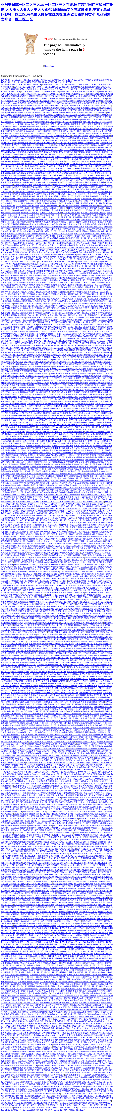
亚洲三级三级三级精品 (64, 802)
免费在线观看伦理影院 (14, 753)
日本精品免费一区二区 (84, 644)
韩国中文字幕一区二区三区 (91, 562)
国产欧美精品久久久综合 (27, 751)
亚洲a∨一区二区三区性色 (54, 378)
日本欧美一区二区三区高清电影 (43, 807)
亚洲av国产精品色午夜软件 (15, 530)
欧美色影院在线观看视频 (18, 369)
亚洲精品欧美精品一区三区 (84, 625)
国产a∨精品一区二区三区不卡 (90, 117)
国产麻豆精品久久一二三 (13, 460)
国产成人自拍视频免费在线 (92, 735)
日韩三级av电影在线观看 (82, 1005)
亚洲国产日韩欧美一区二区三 (28, 800)
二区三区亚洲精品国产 (47, 101)
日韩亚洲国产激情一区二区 (11, 853)
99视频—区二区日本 (11, 159)
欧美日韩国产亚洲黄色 (75, 112)
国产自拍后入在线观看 (40, 758)
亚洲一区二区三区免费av (24, 157)
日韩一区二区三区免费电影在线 (13, 1026)
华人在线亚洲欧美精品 (38, 1042)
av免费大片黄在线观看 (14, 310)
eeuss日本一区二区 (64, 728)
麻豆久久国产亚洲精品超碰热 (96, 814)
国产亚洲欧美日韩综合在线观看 (97, 432)
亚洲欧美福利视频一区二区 (90, 839)
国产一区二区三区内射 (70, 839)
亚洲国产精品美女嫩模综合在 (12, 352)
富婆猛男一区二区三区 (34, 376)
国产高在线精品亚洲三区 (81, 145)
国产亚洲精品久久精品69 (41, 860)
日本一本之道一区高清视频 (62, 625)
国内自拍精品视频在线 (55, 511)
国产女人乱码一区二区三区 (95, 777)
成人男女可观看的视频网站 (65, 744)
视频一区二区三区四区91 (72, 357)
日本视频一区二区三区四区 (69, 196)
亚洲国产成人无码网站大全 (84, 651)
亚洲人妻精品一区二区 (88, 324)
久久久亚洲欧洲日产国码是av (101, 639)
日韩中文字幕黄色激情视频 (53, 683)
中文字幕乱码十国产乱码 (48, 427)
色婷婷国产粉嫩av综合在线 (76, 1031)
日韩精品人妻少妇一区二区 (54, 138)
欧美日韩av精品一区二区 (48, 751)
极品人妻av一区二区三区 (71, 921)
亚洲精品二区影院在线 (38, 928)
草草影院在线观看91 (87, 551)
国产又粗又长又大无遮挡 (13, 772)
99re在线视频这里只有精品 (17, 644)
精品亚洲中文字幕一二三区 (40, 1005)
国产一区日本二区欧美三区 (57, 418)
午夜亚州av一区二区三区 (33, 730)
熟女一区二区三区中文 (97, 266)
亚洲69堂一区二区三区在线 (38, 914)
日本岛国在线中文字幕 (40, 429)
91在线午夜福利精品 (45, 832)
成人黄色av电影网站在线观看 (35, 460)
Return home (48, 66)
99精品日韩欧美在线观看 (65, 96)
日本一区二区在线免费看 (59, 679)
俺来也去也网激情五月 (94, 390)
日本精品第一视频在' (65, 651)
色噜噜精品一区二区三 (38, 264)
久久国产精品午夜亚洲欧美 (57, 1010)
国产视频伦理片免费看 (25, 935)
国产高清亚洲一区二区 (27, 273)
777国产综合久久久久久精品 (12, 362)
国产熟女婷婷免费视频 (16, 555)
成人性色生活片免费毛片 (61, 210)
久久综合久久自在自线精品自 (42, 89)
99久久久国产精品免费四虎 (26, 965)
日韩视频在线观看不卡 (82, 732)
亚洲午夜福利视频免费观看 (86, 455)
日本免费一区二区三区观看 (102, 835)
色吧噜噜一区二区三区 (99, 1070)
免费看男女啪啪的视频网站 (60, 124)
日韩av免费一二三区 (46, 940)
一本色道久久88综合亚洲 (66, 262)
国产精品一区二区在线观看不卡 (99, 401)
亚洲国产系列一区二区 (80, 1033)
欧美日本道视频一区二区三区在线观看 (69, 541)
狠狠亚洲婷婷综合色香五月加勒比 (14, 411)
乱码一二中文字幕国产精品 (20, 516)
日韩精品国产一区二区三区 (50, 798)
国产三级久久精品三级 (97, 914)
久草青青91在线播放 (65, 947)
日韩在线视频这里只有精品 (69, 427)
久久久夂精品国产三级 (62, 788)
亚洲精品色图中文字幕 (71, 215)
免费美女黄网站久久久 (55, 627)
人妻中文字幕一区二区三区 (68, 387)
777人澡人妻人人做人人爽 (46, 387)
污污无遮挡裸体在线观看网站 (24, 1017)
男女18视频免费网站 (9, 646)
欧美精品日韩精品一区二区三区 (93, 495)
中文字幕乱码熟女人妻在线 (66, 485)
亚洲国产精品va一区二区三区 (29, 490)
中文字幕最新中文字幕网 (37, 450)
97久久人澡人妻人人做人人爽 (78, 243)
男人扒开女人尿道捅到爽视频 (68, 380)
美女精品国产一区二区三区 (38, 581)
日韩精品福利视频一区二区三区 (18, 523)
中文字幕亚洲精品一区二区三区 (89, 168)
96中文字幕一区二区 (95, 583)
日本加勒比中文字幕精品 (63, 884)
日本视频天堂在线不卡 (47, 765)
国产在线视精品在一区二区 (94, 944)
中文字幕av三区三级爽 (10, 483)
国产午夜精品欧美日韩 (34, 709)
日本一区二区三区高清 (84, 567)
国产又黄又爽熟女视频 (46, 334)
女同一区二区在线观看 (89, 756)
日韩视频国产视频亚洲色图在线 (86, 832)
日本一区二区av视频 (13, 322)
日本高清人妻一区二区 (76, 126)
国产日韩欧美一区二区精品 (99, 548)
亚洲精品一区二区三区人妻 (64, 742)
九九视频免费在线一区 (25, 865)
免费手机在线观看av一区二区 (25, 690)
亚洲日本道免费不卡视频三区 (50, 436)
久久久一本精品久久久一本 (66, 821)
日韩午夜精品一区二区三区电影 (71, 506)
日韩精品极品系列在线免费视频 (23, 96)
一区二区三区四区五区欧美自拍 (33, 320)
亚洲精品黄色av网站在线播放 (88, 1019)
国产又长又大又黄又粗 (51, 178)
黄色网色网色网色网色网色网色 (31, 285)
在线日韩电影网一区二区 (45, 290)
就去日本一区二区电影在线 (11, 863)
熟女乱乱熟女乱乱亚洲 (21, 557)
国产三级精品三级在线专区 (11, 616)
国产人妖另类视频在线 (60, 697)
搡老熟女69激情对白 (44, 303)
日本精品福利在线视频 (101, 329)
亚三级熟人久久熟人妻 (30, 215)
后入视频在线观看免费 (72, 1105)
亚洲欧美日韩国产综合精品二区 (19, 655)
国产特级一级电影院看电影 (52, 345)
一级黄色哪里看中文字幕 (69, 781)
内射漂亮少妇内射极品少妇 (74, 287)
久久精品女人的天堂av (95, 588)
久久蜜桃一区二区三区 (44, 133)
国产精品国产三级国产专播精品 (30, 478)
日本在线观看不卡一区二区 (11, 812)
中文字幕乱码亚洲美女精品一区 (78, 795)
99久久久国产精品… (102, 716)
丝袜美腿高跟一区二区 (47, 324)
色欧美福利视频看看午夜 (66, 739)
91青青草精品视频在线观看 (11, 173)
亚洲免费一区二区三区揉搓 (60, 648)
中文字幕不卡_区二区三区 (13, 418)
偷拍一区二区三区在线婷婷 (16, 1045)
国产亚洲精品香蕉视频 (16, 224)
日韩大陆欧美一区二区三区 (41, 534)
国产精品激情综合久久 (81, 341)
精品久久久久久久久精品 (70, 108)
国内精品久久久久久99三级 (48, 1107)
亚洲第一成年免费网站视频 (88, 143)
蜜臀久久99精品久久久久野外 (97, 763)
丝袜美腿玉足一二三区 (97, 292)
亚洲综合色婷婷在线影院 (56, 469)
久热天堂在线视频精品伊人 (67, 532)
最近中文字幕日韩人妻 (12, 117)
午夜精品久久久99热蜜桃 (85, 101)
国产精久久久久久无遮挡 (24, 192)
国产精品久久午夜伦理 (53, 434)
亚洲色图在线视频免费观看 (80, 355)
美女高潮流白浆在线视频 (63, 695)
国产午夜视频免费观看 (45, 1028)
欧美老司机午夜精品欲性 (75, 588)
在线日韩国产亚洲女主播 (36, 763)
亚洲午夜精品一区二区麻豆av (64, 534)
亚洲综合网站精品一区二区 (52, 84)
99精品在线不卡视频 (73, 103)
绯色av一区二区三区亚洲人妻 (53, 504)
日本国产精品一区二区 (86, 965)
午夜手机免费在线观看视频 (52, 916)
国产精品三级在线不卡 (30, 1059)
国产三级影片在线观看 (77, 1054)
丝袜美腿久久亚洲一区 (93, 998)
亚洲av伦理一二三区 (80, 210)
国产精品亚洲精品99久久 (89, 991)
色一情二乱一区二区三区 (27, 324)
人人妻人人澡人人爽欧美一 (47, 564)
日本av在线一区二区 (98, 602)
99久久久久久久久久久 (25, 220)
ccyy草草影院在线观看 (55, 851)
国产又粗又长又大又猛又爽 (64, 1045)
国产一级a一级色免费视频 (21, 257)
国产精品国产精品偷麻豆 (89, 807)
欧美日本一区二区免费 (48, 301)
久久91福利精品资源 (38, 975)
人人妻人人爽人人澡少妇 (71, 735)
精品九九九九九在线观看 (39, 688)
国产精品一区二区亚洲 (10, 660)
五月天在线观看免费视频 (35, 555)
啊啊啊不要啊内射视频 (45, 271)
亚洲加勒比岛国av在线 (25, 739)
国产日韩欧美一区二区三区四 (65, 115)
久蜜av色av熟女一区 (41, 105)
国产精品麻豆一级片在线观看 (47, 462)
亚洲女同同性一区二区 (21, 1096)
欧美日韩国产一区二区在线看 (24, 791)
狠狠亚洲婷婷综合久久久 (10, 495)
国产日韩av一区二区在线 (59, 984)
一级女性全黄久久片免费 (88, 91)
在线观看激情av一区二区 (41, 234)
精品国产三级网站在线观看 (73, 436)
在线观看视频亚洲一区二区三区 (94, 476)
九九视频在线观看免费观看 (62, 453)
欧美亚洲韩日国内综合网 (78, 383)
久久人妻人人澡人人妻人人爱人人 (95, 1082)
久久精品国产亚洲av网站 (36, 166)
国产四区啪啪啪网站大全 (22, 227)
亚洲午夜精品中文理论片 (99, 303)
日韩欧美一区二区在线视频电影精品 (26, 348)
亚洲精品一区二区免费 (32, 108)
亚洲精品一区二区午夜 (82, 271)
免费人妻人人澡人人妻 (27, 271)
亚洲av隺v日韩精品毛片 (38, 793)
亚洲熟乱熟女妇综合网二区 (21, 954)
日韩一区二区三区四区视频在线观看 (96, 299)
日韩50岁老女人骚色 (39, 557)
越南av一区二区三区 (57, 588)
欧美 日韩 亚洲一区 (93, 578)
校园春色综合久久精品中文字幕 (41, 744)
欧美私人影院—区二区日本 (36, 399)
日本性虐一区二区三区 (36, 315)
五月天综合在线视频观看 (86, 546)
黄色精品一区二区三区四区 (99, 322)
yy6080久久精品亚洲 (30, 364)
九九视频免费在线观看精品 (90, 87)
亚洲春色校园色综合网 (86, 534)
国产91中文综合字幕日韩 (59, 443)
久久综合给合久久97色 (10, 129)
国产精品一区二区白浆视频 (90, 366)
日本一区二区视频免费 (62, 303)
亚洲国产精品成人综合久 (70, 562)
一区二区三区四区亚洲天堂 (63, 825)
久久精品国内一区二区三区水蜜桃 (86, 972)
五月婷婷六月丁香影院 (14, 583)
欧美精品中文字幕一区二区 (38, 984)
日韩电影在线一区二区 (19, 1047)
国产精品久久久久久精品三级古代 (94, 898)
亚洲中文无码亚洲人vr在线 (84, 89)
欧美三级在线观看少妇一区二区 (60, 327)
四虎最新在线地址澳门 (90, 380)
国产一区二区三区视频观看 (32, 350)
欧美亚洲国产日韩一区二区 (41, 1096)
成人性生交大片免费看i (72, 434)
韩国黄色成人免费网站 (88, 467)
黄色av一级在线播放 (63, 157)
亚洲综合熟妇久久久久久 (37, 499)
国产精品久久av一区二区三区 (68, 977)
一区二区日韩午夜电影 (34, 1105)
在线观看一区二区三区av (74, 84)
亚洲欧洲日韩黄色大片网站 (19, 648)
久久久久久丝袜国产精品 (88, 397)
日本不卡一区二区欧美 (58, 956)
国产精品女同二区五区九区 (34, 711)
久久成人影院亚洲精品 (36, 595)
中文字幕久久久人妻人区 (28, 818)
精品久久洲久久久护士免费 (17, 208)
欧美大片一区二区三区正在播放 (67, 371)
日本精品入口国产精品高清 (44, 413)
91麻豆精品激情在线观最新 (33, 266)
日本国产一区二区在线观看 (91, 199)
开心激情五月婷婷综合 (67, 982)
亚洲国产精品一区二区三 (48, 231)
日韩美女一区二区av (66, 455)
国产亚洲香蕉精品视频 (31, 592)
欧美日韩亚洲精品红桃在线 (95, 506)
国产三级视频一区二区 (73, 627)
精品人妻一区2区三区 (11, 91)
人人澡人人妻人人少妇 (82, 760)
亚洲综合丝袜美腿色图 (68, 245)
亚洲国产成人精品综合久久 (23, 133)
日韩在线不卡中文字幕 (92, 490)
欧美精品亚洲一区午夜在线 (17, 744)
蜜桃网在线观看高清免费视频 (95, 471)
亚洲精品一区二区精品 (73, 502)
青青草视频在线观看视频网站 (35, 173)
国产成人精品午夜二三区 (10, 1103)
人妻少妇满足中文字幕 (42, 567)
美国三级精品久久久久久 (29, 912)
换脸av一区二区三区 (44, 646)
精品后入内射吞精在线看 (51, 471)
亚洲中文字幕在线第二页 (78, 322)
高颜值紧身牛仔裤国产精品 (28, 779)
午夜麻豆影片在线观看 (33, 259)
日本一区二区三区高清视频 (62, 234)
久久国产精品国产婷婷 (40, 1031)
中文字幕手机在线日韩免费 (30, 182)
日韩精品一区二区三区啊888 (38, 292)
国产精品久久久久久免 (18, 378)
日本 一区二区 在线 (46, 371)
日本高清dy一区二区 (79, 266)
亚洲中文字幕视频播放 (28, 578)
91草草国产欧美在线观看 (84, 404)
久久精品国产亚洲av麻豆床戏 (101, 1033)
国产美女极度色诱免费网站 (88, 262)
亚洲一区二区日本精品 (69, 1017)
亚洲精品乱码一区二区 (27, 665)
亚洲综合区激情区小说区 (10, 140)
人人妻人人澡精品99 (29, 844)
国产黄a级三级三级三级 (85, 1079)
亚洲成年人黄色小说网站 (95, 1098)
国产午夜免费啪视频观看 (18, 264)
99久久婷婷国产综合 (98, 317)
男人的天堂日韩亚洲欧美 (89, 185)
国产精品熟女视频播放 (96, 224)
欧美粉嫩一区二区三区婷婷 (78, 478)
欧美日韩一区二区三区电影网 (15, 499)
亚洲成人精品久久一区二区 (17, 280)
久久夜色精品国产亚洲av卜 (56, 1054)
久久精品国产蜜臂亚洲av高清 (85, 935)
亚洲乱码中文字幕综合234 (33, 1035)
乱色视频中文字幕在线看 (15, 723)
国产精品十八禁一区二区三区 (70, 779)
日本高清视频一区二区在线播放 (94, 336)
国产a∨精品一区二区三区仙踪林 (52, 816)
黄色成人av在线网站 (54, 979)
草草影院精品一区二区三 (27, 201)
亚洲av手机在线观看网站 (87, 231)
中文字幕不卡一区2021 (29, 735)
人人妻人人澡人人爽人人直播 (85, 877)
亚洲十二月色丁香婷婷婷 (76, 975)
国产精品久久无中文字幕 (15, 243)
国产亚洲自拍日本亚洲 (86, 115)
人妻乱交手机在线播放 (55, 1063)
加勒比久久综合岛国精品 (70, 206)
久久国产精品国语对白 (47, 262)
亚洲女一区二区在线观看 (48, 119)
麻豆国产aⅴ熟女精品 (59, 227)
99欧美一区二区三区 (34, 432)
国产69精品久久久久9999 (54, 1014)
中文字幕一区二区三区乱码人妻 (35, 853)
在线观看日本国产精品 (44, 115)
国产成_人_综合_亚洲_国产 (60, 1007)
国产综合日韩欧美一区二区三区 (62, 248)
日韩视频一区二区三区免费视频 (49, 229)
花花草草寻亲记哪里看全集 (47, 781)
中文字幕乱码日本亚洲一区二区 (84, 886)
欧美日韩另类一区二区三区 (14, 446)
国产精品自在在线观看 (33, 623)
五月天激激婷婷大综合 (90, 553)
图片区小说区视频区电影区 (94, 525)
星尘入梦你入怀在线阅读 (38, 644)
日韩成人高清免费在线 (16, 432)
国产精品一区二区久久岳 (18, 884)
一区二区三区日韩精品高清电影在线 (47, 269)
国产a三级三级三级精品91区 (27, 585)
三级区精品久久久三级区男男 (28, 199)
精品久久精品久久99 (70, 397)
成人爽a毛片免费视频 (80, 303)
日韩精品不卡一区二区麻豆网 (81, 359)
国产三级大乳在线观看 (59, 737)
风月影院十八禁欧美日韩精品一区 (53, 126)
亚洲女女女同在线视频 (95, 217)
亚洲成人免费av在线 (80, 394)
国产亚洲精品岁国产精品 (36, 1010)
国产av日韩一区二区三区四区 (86, 1061)
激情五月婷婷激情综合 (63, 574)
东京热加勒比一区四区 (100, 355)
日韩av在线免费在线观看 (51, 606)
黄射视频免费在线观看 (58, 238)
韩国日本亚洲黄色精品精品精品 (62, 772)
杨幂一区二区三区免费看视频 (18, 145)
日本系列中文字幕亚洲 (97, 399)
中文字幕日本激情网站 (10, 837)
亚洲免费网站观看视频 (89, 206)
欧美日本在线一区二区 (64, 89)
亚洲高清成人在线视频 (19, 222)
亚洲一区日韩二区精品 (12, 147)
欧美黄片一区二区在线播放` (87, 523)
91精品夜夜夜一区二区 (89, 152)
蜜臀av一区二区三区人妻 (13, 178)
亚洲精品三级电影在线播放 (25, 923)
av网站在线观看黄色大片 (76, 637)
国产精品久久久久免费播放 (87, 669)
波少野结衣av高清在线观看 (34, 362)
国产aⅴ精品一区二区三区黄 (98, 872)
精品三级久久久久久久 (46, 620)
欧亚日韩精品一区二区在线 (78, 674)
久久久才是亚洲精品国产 (20, 392)
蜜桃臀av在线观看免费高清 (53, 241)
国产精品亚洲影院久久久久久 (70, 564)
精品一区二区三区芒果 (95, 571)
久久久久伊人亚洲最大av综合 (81, 250)
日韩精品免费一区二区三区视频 (32, 161)
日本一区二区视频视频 (30, 189)
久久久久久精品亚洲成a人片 (78, 317)
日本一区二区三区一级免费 (102, 341)
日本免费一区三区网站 (103, 851)
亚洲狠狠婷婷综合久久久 (33, 777)
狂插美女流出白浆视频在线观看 (39, 404)
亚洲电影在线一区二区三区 (86, 192)
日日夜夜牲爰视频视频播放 (73, 432)
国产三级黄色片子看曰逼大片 (22, 290)
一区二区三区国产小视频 (20, 534)
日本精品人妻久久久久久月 (11, 618)
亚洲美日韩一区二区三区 (78, 737)
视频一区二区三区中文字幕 (99, 210)
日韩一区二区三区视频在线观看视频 (77, 329)
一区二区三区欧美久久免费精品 (40, 406)
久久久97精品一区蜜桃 (92, 786)
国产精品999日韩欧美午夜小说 (45, 704)
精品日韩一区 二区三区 (39, 956)
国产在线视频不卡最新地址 (97, 140)
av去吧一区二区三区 (78, 928)
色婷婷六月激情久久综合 (96, 1084)
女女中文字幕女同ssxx (21, 124)
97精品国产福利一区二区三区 (47, 390)
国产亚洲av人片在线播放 (102, 809)
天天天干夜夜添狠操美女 (41, 625)
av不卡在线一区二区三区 (95, 730)
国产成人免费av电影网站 (49, 206)
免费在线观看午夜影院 (94, 623)
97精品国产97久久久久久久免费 (100, 1031)
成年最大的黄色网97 (81, 576)
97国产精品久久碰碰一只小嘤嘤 (97, 161)
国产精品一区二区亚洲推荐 (25, 87)
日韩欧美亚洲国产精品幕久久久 (82, 350)
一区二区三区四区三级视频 (95, 84)
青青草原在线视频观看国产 (40, 1049)
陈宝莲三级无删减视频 (103, 453)
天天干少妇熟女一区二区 (18, 443)
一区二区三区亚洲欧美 (63, 341)
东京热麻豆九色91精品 (30, 551)
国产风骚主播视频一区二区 (20, 821)
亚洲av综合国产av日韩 (71, 495)
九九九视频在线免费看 (77, 530)
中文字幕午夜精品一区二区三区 (93, 213)
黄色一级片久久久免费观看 (56, 140)
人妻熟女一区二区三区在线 (34, 476)
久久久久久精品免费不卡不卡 (37, 1007)
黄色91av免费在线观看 (84, 609)
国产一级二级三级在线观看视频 (59, 641)
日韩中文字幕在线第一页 (61, 1005)
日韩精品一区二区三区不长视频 (47, 308)
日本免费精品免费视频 (10, 963)
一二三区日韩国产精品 (74, 683)
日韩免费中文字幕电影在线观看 (87, 926)
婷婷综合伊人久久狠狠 (77, 369)
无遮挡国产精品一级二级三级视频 (82, 129)
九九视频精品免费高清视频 (52, 560)
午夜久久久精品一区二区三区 (39, 1061)
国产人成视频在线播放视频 (44, 485)
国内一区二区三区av (97, 499)
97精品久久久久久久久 (44, 541)
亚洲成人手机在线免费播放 (21, 105)
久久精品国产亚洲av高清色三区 (49, 665)
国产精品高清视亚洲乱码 (42, 185)
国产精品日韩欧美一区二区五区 (21, 942)
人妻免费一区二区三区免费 (71, 343)
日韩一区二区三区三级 (45, 180)
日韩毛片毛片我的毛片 (28, 262)
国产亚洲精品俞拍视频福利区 (37, 373)
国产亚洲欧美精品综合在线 (72, 182)
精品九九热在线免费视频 (51, 182)
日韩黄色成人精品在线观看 (21, 485)
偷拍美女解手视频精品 (88, 462)
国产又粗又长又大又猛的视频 (73, 578)
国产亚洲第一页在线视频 (81, 124)
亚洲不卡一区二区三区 (55, 595)
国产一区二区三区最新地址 (97, 1038)
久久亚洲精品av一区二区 (56, 812)
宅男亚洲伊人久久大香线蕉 (34, 569)
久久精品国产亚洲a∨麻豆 (88, 1107)
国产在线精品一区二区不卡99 (32, 639)
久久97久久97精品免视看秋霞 (89, 334)
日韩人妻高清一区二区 (34, 94)
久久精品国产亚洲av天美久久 (67, 413)
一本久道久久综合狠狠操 (94, 541)
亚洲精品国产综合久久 (14, 457)
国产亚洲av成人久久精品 (65, 620)
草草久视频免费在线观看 (94, 182)
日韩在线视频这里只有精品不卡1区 (93, 420)
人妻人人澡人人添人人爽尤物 (81, 448)
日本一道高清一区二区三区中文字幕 (53, 585)
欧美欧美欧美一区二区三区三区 (98, 504)
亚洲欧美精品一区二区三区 (77, 166)
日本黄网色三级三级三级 (98, 297)
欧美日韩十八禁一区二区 (29, 1100)
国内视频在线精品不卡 (36, 979)
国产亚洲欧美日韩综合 (53, 310)
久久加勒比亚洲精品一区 (29, 196)
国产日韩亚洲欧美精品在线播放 (16, 467)
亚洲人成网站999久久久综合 (85, 802)
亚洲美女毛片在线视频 (56, 399)
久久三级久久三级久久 (88, 1028)
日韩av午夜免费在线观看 (48, 506)
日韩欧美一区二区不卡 (58, 208)
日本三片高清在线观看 (77, 208)
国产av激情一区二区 (17, 1105)
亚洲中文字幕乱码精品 (64, 271)
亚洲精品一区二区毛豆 (45, 96)
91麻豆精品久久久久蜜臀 (96, 385)
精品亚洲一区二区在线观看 (93, 502)
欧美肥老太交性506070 (99, 648)
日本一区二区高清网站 (39, 124)
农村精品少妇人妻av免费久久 (29, 331)
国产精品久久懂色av (46, 818)
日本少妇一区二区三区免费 (92, 1105)
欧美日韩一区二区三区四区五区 (47, 865)
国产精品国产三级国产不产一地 (94, 979)
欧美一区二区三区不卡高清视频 (19, 802)
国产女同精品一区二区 (49, 509)
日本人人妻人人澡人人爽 (77, 224)
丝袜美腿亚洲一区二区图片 (80, 658)
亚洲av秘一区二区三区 (47, 844)
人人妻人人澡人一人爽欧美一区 (49, 159)
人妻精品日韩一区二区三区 (82, 721)
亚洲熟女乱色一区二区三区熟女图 (97, 171)
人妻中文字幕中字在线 (67, 231)
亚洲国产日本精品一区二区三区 (59, 576)
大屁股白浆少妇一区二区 (13, 329)
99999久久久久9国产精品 (80, 520)
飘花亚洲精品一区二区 (86, 255)
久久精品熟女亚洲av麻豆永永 (77, 138)
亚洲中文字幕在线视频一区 (100, 194)
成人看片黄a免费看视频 (72, 364)
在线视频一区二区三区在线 (76, 595)
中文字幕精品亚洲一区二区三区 (87, 411)
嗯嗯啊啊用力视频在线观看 (45, 122)
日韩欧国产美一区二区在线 (11, 355)
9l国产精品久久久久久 (39, 248)
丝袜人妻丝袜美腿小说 (62, 145)
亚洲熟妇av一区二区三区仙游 (29, 1086)
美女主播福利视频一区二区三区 (65, 366)
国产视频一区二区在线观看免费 (19, 653)
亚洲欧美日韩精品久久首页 (79, 1024)
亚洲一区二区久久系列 (49, 196)
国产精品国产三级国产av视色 (70, 490)
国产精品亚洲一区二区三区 (63, 404)
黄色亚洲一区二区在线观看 (80, 481)
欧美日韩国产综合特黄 (101, 795)
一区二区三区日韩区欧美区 (75, 511)
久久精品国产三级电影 (42, 1068)
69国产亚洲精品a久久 (40, 516)
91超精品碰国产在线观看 (27, 101)
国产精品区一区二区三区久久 (73, 730)
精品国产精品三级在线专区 (57, 355)
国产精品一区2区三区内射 (74, 1098)
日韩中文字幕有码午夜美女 (16, 315)
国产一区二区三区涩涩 (68, 634)
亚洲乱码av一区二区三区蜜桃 (42, 821)
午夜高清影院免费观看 (29, 371)
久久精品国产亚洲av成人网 (35, 352)
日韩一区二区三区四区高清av (12, 669)
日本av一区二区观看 (61, 359)
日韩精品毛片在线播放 (16, 763)
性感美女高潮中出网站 (27, 718)
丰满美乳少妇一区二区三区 (52, 998)
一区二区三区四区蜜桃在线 (84, 327)
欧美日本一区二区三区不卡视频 (87, 173)
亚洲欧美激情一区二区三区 (81, 280)
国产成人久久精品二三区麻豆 (25, 401)
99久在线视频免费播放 (67, 255)
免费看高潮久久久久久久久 (82, 716)
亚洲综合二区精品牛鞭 (98, 618)
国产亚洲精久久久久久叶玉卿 (34, 355)
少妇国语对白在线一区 (25, 933)
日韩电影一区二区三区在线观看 (48, 439)
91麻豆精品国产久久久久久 (45, 977)
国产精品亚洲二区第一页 (92, 483)
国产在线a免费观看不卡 (74, 1075)
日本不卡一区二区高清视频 (98, 970)
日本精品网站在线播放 (38, 175)
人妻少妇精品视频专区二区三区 (72, 571)
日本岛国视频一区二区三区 (66, 110)
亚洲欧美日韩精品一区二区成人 (73, 1110)
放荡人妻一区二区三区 (34, 784)
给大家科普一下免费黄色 (56, 166)
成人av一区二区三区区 (72, 863)
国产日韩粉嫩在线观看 (62, 136)
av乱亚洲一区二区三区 (27, 620)
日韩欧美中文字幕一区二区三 (59, 264)
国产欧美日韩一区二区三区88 (72, 963)
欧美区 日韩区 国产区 (32, 178)
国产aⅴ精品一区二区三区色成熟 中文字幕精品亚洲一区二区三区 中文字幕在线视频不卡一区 (45, 425)
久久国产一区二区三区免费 (54, 613)
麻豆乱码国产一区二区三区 (78, 1056)
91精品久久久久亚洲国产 (73, 189)
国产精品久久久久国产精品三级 (54, 616)
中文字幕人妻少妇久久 (98, 154)
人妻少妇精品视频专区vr (81, 767)
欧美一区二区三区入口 (92, 122)
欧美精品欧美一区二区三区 (79, 681)
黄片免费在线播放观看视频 (11, 266)
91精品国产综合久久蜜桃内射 (93, 765)
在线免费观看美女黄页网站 (29, 602)
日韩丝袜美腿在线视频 (27, 334)
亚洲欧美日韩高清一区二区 (78, 895)
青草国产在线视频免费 (87, 634)
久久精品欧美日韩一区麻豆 (17, 793)
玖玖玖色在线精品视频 (97, 788)
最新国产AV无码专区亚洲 (54, 1075)
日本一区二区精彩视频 (49, 779)
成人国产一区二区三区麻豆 (11, 108)
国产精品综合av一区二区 (43, 655)
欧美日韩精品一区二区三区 (101, 723)
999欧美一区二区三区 (72, 560)
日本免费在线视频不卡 (23, 704)
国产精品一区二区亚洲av (13, 711)
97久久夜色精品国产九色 (59, 187)
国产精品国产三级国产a (58, 667)
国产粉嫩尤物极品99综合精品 (97, 672)
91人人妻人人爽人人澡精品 (97, 909)
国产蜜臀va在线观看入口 (64, 940)
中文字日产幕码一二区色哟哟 (41, 742)
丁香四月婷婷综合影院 (99, 243)
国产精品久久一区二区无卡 (14, 537)
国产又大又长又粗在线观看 (41, 278)
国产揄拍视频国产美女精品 (82, 157)
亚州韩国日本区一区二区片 (48, 474)
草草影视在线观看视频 (57, 499)
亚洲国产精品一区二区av (39, 208)
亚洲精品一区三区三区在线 (96, 285)
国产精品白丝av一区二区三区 (33, 1054)
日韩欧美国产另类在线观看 (58, 352)
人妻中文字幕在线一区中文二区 (85, 422)
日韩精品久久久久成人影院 (17, 448)
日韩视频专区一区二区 (72, 236)
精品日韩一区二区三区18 (24, 122)
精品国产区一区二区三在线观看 (19, 697)
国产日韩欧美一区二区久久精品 (77, 753)
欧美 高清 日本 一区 (79, 879)
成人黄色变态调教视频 (69, 462)
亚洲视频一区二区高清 (53, 495)
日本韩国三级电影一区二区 (97, 378)
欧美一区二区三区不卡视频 (30, 856)
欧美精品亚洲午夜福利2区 (102, 124)
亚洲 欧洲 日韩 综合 (28, 159)
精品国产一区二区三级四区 (81, 770)
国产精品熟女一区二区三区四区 (78, 105)
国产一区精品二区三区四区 (30, 471)
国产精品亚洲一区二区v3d (87, 849)
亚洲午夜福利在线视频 (86, 597)
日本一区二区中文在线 (93, 345)
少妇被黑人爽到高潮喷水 (101, 352)
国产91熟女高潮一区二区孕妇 (69, 704)
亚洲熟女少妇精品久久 (18, 746)
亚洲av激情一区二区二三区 (42, 136)
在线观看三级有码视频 (72, 979)
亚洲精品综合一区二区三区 (80, 352)
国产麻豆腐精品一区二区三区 (97, 599)
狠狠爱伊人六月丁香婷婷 (36, 224)
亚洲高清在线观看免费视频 (72, 439)
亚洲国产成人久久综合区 (96, 208)
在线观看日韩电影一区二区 (50, 215)
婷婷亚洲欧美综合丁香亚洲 (88, 888)
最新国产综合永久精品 (60, 154)
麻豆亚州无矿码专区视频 (80, 709)
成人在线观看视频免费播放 (32, 138)
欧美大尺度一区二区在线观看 (77, 613)
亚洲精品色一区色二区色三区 (67, 1028)
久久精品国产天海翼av (58, 581)
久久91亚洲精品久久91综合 (83, 891)
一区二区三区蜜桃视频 (83, 234)
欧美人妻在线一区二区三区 (97, 469)
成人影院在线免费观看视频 (85, 919)
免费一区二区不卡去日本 (87, 653)
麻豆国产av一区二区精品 (83, 175)
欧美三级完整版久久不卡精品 (94, 343)
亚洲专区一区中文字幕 (100, 294)
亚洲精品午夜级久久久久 (18, 553)
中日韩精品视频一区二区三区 (50, 364)
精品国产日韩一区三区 (97, 798)
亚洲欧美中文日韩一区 (23, 269)
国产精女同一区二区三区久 (50, 483)
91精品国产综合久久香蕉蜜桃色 (93, 215)
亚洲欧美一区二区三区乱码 (25, 303)
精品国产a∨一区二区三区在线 (41, 250)
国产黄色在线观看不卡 (16, 131)
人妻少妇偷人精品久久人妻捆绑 (100, 725)
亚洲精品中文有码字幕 (81, 648)
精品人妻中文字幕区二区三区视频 (95, 331)
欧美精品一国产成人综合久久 (33, 140)
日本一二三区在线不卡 (73, 702)
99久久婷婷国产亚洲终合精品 (86, 273)
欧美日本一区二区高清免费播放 (69, 122)
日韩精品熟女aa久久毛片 (51, 297)
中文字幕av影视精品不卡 (18, 415)
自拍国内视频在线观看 (96, 94)
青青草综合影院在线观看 (67, 686)
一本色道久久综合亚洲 (19, 1049)
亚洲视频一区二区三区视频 (92, 119)
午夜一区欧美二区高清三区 (44, 488)
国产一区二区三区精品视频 (72, 171)
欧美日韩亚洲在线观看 (90, 196)
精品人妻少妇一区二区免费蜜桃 (84, 881)
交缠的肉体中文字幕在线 (33, 287)
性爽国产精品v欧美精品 (64, 273)
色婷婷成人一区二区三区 (46, 718)
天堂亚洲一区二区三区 (40, 648)
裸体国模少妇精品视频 (79, 187)
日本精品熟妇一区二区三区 (56, 1056)
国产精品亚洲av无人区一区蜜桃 (38, 446)
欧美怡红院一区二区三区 (56, 774)
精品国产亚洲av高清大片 (31, 343)
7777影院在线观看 (18, 707)
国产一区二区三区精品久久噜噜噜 (31, 294)
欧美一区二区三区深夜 (36, 658)
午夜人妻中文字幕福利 (45, 905)
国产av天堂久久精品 (36, 103)
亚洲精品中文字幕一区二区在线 (57, 266)
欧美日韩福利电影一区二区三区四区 (57, 457)
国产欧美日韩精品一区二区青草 (76, 937)
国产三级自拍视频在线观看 (49, 786)
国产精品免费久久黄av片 (91, 376)
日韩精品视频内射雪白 (38, 1012)
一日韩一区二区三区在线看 (66, 334)
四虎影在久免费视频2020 (33, 674)
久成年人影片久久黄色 (76, 611)
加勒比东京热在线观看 (91, 425)
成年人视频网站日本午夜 (52, 276)
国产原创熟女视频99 (68, 669)
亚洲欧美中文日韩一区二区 (64, 406)
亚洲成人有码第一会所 (16, 94)
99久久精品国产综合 (48, 532)
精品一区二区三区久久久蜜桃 (82, 907)
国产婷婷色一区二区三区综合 (90, 693)
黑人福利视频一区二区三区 (58, 520)
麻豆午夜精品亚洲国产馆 (90, 427)
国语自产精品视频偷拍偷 (56, 112)
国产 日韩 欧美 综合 (79, 548)
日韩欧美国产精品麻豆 (94, 513)
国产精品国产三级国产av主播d (24, 634)
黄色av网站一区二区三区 (17, 632)
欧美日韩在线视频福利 (74, 944)
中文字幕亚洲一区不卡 (19, 250)
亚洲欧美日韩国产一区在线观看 (77, 602)
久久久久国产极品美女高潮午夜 (43, 420)
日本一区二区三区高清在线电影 (79, 362)
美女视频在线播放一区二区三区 (67, 791)
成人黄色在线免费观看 (53, 329)
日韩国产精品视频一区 (74, 555)
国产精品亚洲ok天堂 (9, 273)
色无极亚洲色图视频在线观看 (70, 539)
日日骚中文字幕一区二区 (20, 154)
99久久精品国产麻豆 (50, 490)
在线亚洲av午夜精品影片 (42, 366)
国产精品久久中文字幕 (81, 264)
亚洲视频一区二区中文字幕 (47, 306)
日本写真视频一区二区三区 (48, 900)
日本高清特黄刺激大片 (42, 227)
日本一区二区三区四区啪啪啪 (56, 725)
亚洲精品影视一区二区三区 (52, 702)
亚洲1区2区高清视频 (74, 441)
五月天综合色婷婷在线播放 (14, 317)
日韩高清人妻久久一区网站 (52, 150)
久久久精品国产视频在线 (56, 224)
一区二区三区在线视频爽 (41, 210)
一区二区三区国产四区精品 (26, 474)
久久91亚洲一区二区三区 (31, 91)
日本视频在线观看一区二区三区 (39, 1045)
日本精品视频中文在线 (58, 516)
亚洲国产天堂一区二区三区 (79, 238)
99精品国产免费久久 (77, 688)
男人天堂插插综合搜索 (49, 800)
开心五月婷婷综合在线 (58, 530)
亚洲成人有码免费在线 (83, 446)
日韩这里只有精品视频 (91, 1026)
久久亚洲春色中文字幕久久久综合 (57, 707)
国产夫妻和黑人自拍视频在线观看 (48, 171)
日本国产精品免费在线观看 (19, 89)
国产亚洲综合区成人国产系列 (66, 467)
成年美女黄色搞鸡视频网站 (69, 119)
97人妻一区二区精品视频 (67, 143)
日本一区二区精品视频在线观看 (59, 972)
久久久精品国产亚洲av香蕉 (47, 255)
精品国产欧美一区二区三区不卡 (28, 504)
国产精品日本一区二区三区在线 (91, 1017)
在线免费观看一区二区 (53, 1105)
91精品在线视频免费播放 (41, 464)
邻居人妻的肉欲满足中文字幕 (22, 919)
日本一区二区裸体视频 (10, 1052)
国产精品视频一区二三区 (71, 338)
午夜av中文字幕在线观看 (72, 310)
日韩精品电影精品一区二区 (34, 112)
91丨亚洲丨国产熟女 (51, 669)
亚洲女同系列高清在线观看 (78, 618)
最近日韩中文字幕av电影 (13, 681)
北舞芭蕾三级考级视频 (33, 276)
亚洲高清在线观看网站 (66, 1089)
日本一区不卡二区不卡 (62, 1070)
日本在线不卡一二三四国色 (22, 341)
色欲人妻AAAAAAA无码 (41, 154)
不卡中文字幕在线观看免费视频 (56, 164)
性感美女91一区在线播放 (100, 681)
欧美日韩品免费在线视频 (97, 928)
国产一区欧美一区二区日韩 (55, 94)
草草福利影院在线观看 (50, 91)
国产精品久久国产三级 (28, 436)
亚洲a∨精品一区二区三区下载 (24, 110)
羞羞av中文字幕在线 (27, 996)
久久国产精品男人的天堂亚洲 (87, 248)
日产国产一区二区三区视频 (84, 313)
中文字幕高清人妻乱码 (12, 364)
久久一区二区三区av (91, 441)
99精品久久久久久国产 (90, 714)
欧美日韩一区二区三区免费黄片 (73, 259)
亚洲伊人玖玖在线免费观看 (23, 695)
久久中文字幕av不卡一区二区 (25, 786)
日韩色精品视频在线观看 (94, 856)
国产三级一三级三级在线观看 (30, 338)
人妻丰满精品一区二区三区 (75, 1084)
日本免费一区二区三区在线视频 (52, 599)
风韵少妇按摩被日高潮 (82, 1049)
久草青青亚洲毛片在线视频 (59, 450)
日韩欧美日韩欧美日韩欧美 (71, 786)
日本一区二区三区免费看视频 (51, 602)
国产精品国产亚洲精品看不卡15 (96, 569)
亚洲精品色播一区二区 (36, 469)
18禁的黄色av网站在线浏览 (79, 667)
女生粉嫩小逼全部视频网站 (19, 278)
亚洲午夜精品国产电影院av (100, 138)
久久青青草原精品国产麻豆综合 (60, 175)
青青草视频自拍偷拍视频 (102, 280)
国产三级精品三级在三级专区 (39, 453)
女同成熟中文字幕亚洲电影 (30, 513)
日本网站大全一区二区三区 (67, 420)
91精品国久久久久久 (41, 422)
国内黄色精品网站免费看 (26, 180)
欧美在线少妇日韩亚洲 (40, 842)
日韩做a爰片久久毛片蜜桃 (19, 956)
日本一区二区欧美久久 (25, 991)
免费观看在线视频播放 (47, 201)
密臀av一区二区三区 (34, 241)
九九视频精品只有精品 (61, 958)
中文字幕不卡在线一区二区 (14, 166)
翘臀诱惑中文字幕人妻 (64, 180)
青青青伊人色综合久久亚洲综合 (90, 306)
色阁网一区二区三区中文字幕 (55, 478)
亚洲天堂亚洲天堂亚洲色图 (48, 867)
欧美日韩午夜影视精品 (52, 730)
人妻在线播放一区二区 (40, 394)
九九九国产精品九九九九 (63, 935)
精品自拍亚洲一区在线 (34, 131)
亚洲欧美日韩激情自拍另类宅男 (86, 695)
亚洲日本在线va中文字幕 (55, 949)
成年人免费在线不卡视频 (48, 152)
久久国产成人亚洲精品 (82, 180)
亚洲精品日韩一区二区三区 (60, 716)
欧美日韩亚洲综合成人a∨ (76, 94)
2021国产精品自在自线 (69, 900)
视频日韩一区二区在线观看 (73, 592)
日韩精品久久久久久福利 (70, 865)
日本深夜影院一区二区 (57, 557)
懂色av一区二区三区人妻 (38, 667)
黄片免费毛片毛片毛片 (45, 518)
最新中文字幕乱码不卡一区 (65, 870)
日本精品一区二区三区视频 (62, 1049)
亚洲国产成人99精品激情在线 (22, 308)
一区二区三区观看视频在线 (21, 313)
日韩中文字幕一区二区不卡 (32, 1082)
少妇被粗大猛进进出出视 (48, 455)
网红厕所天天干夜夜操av (85, 406)
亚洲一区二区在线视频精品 (74, 217)
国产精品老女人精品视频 (10, 795)
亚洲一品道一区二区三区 (70, 199)
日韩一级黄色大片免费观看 (17, 187)
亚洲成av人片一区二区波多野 (46, 220)
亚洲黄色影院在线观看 (51, 203)
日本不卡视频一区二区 (32, 618)
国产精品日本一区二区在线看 (22, 541)
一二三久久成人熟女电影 (72, 159)
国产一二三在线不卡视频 (20, 716)
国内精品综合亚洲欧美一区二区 (80, 581)
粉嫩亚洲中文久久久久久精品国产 (66, 553)
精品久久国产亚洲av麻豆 (50, 551)
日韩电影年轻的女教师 (97, 394)
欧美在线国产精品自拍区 (86, 1021)
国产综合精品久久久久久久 (40, 222)
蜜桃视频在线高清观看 (33, 203)
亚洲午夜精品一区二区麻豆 (64, 527)
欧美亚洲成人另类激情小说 (95, 150)
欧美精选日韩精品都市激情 (26, 427)
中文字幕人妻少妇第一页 (76, 660)
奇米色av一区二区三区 (57, 317)
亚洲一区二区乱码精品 (71, 714)
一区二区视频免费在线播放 (33, 986)
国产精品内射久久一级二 (75, 504)
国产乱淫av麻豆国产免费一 (41, 392)
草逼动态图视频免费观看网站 (29, 297)
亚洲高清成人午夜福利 (10, 506)
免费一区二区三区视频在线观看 (65, 185)
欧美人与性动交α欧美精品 (97, 229)
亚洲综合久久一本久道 (95, 474)
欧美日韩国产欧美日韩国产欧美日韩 (92, 301)
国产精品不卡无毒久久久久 (64, 192)
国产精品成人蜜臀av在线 (70, 867)
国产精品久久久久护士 (14, 576)
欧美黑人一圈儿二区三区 (10, 343)
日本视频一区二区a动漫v (70, 178)
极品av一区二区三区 (30, 322)
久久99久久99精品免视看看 (52, 331)
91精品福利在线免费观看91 (19, 238)
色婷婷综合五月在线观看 (89, 532)
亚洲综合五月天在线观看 (58, 632)
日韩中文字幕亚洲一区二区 (17, 383)
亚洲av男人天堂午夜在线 (36, 194)
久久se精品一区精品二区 (50, 199)
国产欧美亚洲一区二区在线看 (24, 390)
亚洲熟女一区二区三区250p (21, 679)
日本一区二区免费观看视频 (26, 651)
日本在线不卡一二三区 (94, 227)
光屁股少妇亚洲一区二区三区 (93, 338)
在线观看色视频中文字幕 (29, 126)
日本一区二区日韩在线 (45, 1077)
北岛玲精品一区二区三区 (26, 255)
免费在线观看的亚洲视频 (32, 147)
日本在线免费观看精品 (79, 154)
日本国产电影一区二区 (79, 679)
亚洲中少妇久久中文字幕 (31, 150)
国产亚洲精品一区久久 (66, 718)
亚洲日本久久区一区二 (58, 909)
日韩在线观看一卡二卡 (25, 732)
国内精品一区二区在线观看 (95, 269)
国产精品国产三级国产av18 (43, 313)
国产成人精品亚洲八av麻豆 (39, 448)
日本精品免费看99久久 (45, 874)
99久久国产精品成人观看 (39, 383)
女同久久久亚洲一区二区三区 (37, 723)
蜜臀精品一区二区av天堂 (54, 830)
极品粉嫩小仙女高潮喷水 (59, 968)
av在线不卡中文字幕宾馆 (44, 157)
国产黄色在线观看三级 (103, 492)
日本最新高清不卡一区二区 (29, 509)
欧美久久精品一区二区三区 (88, 744)
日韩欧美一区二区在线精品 (86, 655)
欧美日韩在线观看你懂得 (63, 809)
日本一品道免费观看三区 (74, 150)
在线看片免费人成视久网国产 (85, 1040)
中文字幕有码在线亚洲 (47, 651)
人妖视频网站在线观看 (27, 571)
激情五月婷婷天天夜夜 (98, 166)
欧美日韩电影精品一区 (27, 1072)
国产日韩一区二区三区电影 (16, 453)
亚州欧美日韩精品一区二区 (72, 471)
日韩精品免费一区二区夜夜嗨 (51, 189)
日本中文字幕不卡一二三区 (75, 241)
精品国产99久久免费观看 (73, 345)
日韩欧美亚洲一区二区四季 (25, 564)
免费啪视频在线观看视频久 (38, 530)
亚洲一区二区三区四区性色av (42, 870)
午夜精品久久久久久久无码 (20, 136)
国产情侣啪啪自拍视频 (14, 1093)
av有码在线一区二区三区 (44, 919)
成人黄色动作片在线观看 (93, 627)
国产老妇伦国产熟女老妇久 (25, 229)
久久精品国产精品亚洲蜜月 (84, 278)
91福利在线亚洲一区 (22, 210)
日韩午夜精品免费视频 (21, 788)
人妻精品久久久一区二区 (26, 881)
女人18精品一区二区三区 (61, 886)
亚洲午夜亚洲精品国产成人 (36, 537)
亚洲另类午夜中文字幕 (97, 383)
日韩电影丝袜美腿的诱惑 (94, 189)
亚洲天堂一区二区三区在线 (19, 420)
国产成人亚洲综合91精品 (99, 576)
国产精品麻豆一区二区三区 (97, 516)
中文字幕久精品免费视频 (62, 257)
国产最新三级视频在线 (64, 313)
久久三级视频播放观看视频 (69, 902)
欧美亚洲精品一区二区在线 (59, 928)
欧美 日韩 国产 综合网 (73, 476)
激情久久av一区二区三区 (43, 341)
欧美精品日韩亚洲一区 (60, 1038)
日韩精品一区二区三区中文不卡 (54, 385)
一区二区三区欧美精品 (56, 805)
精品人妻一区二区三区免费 (60, 394)
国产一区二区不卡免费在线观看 (13, 404)
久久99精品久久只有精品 (20, 858)
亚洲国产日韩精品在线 (81, 723)
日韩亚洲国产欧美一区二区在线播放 (79, 851)
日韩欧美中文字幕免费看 (33, 329)
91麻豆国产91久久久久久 (91, 131)
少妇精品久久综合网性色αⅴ (81, 450)
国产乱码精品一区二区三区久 (41, 527)
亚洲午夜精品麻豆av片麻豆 (11, 676)
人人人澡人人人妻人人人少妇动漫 (99, 126)
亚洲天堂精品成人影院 (51, 513)
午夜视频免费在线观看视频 (26, 152)
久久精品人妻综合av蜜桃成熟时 (42, 467)
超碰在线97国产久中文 (58, 408)
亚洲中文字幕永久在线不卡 (23, 115)
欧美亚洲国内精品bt (95, 595)
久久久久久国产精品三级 (85, 96)
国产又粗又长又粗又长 (16, 376)
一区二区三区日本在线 (53, 376)
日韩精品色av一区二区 (53, 662)
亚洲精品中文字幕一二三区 (53, 147)
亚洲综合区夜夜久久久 (57, 611)
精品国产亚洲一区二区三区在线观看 (53, 322)
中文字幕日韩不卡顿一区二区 (16, 408)
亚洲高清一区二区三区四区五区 (47, 168)
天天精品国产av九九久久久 (17, 548)
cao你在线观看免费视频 (32, 616)
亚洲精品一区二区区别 (86, 739)
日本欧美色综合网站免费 (55, 161)
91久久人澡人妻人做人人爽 (64, 133)
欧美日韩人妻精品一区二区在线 (41, 823)
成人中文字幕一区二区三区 (64, 604)
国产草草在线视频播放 (18, 469)
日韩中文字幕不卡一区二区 (77, 499)
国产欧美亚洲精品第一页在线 (80, 373)
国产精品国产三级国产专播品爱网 (66, 1091)
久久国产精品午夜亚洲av (15, 1021)
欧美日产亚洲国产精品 (34, 236)
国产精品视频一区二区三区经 (35, 98)
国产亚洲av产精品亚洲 (96, 537)
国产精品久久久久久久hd (101, 105)
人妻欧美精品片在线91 (33, 457)
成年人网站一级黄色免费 (102, 968)
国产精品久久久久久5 (44, 604)
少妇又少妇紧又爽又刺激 (83, 884)
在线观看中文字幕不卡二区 (75, 378)
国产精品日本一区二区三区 (50, 735)
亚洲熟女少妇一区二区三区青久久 (94, 865)
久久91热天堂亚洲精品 (72, 376)
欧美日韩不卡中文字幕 (90, 371)
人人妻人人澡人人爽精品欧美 (73, 623)
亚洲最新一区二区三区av (13, 944)
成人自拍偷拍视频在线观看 (25, 387)
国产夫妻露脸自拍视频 (66, 101)
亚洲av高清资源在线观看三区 (96, 147)
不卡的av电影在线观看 (96, 369)
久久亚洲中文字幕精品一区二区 (33, 129)
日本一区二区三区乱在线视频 (19, 234)
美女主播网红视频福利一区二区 (21, 252)
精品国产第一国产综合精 (29, 532)
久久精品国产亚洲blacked (63, 832)
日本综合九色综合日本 (96, 1063)
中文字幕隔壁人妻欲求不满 (52, 856)
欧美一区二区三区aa (17, 399)
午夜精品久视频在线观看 (29, 283)
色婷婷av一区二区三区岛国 (47, 87)
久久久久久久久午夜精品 (26, 518)
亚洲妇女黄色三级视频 (31, 117)
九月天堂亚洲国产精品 (71, 606)
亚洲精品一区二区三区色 (37, 520)
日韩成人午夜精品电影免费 (64, 655)
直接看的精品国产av (13, 1054)
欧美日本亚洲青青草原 (20, 527)
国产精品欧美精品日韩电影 (57, 129)
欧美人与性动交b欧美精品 (68, 152)
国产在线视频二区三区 (16, 373)
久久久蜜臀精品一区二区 (63, 646)
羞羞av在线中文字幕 (38, 774)
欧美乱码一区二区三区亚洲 (36, 243)
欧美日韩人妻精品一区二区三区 (63, 222)
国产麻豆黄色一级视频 (30, 798)
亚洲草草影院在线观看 (50, 117)
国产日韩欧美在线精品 (50, 108)
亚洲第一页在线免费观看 (68, 991)
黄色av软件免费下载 (26, 590)
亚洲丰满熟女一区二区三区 (36, 317)
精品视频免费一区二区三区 (41, 544)
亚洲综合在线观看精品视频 (77, 399)
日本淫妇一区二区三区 (10, 126)
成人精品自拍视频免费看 (18, 175)
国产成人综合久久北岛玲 (102, 700)
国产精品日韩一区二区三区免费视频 (25, 1110)
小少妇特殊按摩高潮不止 (57, 98)
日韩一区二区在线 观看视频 (36, 907)
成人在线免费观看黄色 (78, 585)
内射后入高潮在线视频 (29, 301)
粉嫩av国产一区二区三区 (22, 567)
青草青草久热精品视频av (35, 627)
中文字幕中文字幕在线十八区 (62, 567)
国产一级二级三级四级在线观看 (43, 336)
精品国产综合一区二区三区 (30, 245)
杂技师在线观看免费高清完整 (89, 290)
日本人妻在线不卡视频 (53, 236)
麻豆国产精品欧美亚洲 (29, 686)
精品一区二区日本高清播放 (95, 112)
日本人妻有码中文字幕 (18, 609)
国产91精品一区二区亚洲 (102, 271)
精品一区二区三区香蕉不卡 (78, 194)
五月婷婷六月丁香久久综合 (86, 429)
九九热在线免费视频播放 (66, 1059)
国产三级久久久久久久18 (73, 837)
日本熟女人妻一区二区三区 (35, 972)
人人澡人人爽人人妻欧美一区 (46, 252)
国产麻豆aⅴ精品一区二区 (39, 187)
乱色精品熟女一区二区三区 (42, 523)
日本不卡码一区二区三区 (96, 98)
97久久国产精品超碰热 (46, 110)
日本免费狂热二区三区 (49, 902)
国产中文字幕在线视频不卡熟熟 (81, 418)
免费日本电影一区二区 (40, 238)
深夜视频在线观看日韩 (14, 276)
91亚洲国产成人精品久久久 (49, 989)
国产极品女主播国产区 (32, 84)
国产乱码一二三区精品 (57, 243)
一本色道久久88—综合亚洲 (71, 299)
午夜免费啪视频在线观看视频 (70, 252)
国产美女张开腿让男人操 (90, 108)
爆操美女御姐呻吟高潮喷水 (17, 825)
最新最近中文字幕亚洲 (69, 91)
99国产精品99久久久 (68, 168)
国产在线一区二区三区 (28, 455)
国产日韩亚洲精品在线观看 (51, 592)
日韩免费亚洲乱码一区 (57, 460)
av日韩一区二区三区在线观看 (87, 133)
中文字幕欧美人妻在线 (34, 707)
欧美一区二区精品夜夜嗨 (84, 453)
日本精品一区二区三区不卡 (33, 895)
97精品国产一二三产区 (14, 203)
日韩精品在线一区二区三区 (14, 749)
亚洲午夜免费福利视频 (16, 327)
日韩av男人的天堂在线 (68, 800)
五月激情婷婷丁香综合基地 (16, 546)
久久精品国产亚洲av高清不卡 (47, 571)
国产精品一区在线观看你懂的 (98, 949)
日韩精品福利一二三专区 (91, 276)
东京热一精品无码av (104, 350)
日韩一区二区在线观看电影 (92, 676)
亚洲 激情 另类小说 (56, 1026)
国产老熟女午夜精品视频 (33, 310)
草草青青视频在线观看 (28, 506)
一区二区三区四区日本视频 (19, 828)
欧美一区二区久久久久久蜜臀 (51, 283)
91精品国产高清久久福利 (91, 103)
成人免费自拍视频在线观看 (90, 387)
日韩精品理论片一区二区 (53, 287)
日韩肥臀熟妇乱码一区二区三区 (97, 662)
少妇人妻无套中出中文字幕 (41, 145)
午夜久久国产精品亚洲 (93, 439)
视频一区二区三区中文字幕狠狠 (62, 1079)
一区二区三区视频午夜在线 (63, 411)
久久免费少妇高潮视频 (71, 213)
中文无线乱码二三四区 (51, 259)
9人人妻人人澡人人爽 (50, 245)
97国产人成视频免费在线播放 (55, 674)
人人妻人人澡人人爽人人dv (62, 446)
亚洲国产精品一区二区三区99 (79, 294)
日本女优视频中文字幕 (43, 192)
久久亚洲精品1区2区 (73, 805)
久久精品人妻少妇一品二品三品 (62, 546)
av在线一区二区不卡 (57, 105)
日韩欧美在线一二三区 (23, 366)
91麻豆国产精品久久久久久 (48, 299)
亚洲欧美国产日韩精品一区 (16, 520)
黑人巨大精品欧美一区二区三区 (76, 283)
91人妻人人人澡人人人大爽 (50, 213)
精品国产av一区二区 (35, 378)
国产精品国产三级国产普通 (79, 408)
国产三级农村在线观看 (10, 455)
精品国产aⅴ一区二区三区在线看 (17, 394)
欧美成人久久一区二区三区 (90, 413)
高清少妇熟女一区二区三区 (81, 320)
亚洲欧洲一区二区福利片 (85, 940)
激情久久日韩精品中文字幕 (88, 110)
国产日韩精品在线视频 (60, 590)
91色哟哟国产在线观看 (103, 359)
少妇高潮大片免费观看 (60, 497)
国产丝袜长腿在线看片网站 (14, 627)
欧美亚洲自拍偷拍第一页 (100, 842)
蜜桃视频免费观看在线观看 (32, 495)
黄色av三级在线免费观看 (13, 569)
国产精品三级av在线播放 (68, 87)
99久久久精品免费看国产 (17, 700)
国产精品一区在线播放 (33, 525)
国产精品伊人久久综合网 (93, 539)
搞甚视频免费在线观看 (96, 632)
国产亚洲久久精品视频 (75, 557)
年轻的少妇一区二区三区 (17, 979)
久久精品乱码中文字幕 (77, 140)
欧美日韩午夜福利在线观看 (56, 639)
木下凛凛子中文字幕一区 (74, 147)
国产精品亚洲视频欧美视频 (97, 774)
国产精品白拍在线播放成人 (95, 557)
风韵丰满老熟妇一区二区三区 (74, 229)
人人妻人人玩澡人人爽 (44, 695)
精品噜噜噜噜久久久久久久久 (18, 248)
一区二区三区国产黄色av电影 (31, 660)
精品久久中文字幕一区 (50, 343)
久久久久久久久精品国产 (58, 1012)
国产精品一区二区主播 (53, 131)
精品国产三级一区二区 (77, 632)
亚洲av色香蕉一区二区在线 (16, 450)
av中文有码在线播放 (15, 112)
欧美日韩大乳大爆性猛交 (63, 392)
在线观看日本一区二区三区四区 (13, 641)
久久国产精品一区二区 (23, 359)
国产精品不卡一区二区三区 (12, 84)
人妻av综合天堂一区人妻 (16, 406)
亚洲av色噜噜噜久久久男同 (67, 324)
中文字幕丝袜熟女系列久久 (59, 280)
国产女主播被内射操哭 (72, 131)
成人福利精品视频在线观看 (24, 143)
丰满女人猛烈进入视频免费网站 (69, 336)
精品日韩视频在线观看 (72, 1082)
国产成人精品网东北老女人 (99, 136)
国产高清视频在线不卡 (94, 460)
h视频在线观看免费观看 (91, 509)
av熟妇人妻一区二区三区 (37, 632)
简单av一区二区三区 (89, 951)
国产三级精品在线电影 (45, 791)
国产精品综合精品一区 (58, 1024)
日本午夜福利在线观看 (101, 180)
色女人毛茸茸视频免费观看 (70, 509)
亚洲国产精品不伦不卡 (89, 977)
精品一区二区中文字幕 (99, 933)
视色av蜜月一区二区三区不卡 (49, 578)
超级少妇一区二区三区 (27, 874)
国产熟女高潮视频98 (78, 537)
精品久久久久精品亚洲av (97, 585)
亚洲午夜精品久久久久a (68, 306)
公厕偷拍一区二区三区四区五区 (27, 441)
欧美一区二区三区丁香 (51, 525)
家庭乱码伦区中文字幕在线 (73, 269)
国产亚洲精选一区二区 (30, 599)
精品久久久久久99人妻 (45, 273)
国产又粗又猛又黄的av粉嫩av (66, 1077)
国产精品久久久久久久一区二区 (50, 217)
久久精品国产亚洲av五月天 (30, 357)
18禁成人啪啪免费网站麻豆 (82, 707)
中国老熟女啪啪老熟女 (81, 257)
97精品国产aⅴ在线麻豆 (23, 185)
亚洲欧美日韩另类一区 (77, 98)
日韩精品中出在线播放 (64, 905)
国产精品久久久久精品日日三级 (72, 474)
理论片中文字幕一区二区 (31, 560)
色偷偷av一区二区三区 (85, 746)
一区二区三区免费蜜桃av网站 (20, 488)
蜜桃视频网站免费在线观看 (84, 1103)
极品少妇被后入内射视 (16, 236)
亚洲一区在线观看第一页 (63, 544)
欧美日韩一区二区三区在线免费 (35, 588)
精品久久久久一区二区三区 (93, 310)
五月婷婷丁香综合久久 (43, 933)
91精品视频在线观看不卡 (58, 853)
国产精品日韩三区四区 (68, 117)
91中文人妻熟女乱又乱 (10, 283)
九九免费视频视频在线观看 (101, 264)
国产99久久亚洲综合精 (28, 231)
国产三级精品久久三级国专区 (72, 513)
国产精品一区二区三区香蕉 (69, 220)
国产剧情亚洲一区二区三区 (78, 639)
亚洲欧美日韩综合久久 (89, 867)
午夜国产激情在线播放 (85, 527)
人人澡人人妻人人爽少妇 (88, 245)
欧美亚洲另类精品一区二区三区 (15, 742)
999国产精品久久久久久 (64, 877)
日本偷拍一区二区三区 (76, 385)
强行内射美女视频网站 (38, 280)
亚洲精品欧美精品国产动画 (38, 546)
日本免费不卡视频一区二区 (38, 909)
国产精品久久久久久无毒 (66, 923)
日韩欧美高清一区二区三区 (35, 770)
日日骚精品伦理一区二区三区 (22, 1070)
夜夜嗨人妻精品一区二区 (41, 849)
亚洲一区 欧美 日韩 (97, 283)
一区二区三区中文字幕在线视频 (87, 825)
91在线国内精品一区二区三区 (55, 749)
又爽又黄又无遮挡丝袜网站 (36, 327)
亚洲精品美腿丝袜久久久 (13, 623)
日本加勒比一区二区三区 (83, 793)
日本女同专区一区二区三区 (60, 828)
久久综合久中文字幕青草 (27, 217)
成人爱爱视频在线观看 (33, 753)
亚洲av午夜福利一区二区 (100, 749)
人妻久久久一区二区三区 (73, 856)
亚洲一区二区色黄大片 (25, 168)
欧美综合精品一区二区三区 (84, 641)
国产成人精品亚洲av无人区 (101, 616)
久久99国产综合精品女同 (80, 590)
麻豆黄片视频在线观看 (91, 560)
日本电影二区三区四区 (95, 660)
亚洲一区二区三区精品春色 (26, 299)
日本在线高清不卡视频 (23, 1068)
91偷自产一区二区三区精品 (53, 753)
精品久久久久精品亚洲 (33, 1093)
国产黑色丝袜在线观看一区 (71, 203)
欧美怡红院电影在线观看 (63, 278)
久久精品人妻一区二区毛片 (62, 1068)
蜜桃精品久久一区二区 (96, 1086)
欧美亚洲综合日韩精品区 (90, 606)
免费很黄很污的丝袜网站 (93, 1035)
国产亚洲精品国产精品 (23, 562)
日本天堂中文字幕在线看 (28, 119)
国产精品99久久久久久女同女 (61, 422)
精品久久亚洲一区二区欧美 (94, 203)
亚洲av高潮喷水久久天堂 (13, 98)
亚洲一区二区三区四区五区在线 (54, 872)
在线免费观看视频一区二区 (101, 408)
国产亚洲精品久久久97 (42, 497)
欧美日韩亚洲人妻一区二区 (25, 1077)
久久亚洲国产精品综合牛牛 (25, 905)
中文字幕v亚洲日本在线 (92, 252)
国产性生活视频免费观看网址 (92, 178)
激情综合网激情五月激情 (68, 912)
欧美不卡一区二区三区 (57, 672)
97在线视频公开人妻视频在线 (60, 793)
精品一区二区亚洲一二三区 (90, 818)
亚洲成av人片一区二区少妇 (80, 443)
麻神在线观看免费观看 (59, 373)
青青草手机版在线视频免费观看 (56, 350)
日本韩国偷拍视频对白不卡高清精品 (36, 886)
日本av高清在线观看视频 (56, 975)
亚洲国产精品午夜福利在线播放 (54, 618)
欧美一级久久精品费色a (59, 688)
